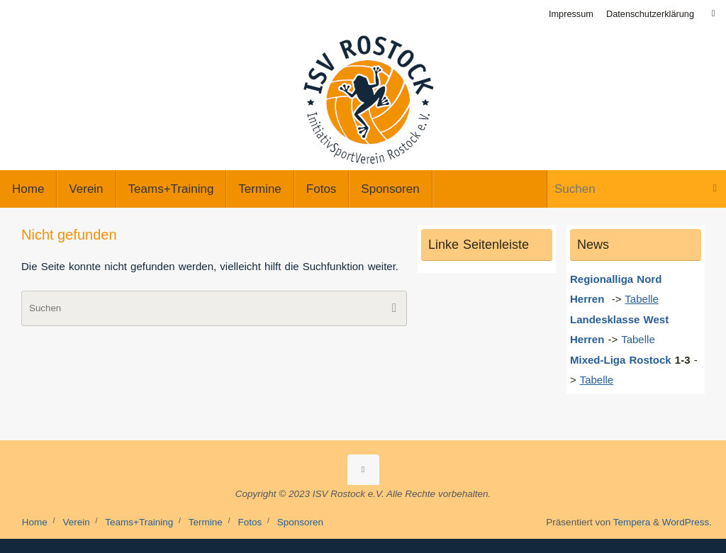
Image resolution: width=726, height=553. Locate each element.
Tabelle (640, 339)
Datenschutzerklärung (650, 14)
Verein (75, 522)
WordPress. (687, 522)
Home (35, 522)
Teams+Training (139, 522)
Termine (206, 522)
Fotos (250, 522)
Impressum (571, 14)
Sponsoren (300, 522)
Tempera (632, 522)
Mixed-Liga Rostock (620, 360)
